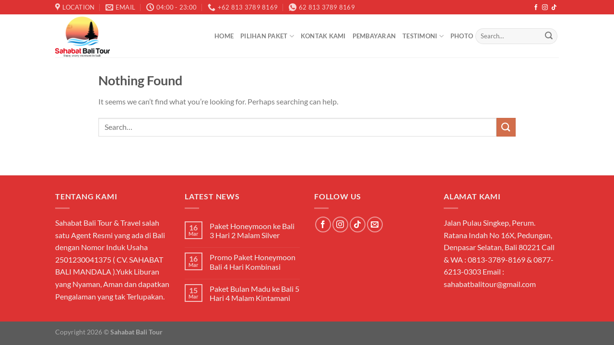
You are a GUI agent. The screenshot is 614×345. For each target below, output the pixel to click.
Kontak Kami (323, 36)
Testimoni (423, 36)
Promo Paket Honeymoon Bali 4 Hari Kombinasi (252, 262)
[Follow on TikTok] (554, 7)
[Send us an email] (375, 224)
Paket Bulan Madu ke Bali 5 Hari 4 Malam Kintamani (254, 293)
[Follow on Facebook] (536, 7)
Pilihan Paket (267, 36)
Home (224, 36)
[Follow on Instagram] (545, 7)
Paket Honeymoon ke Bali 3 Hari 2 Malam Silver (252, 230)
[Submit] (549, 36)
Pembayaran (374, 36)
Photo (461, 36)
